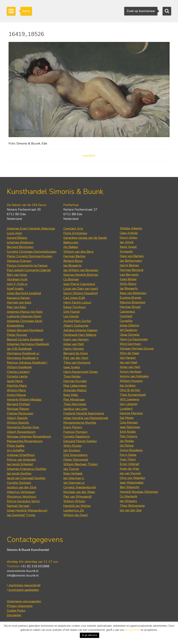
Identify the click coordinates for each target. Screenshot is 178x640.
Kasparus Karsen (18, 298)
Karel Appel (128, 247)
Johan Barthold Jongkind (24, 293)
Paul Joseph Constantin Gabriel (29, 270)
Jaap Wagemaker (132, 482)
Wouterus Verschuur (21, 497)
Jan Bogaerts (72, 265)
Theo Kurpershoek (133, 395)
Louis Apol (14, 233)
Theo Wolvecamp (132, 506)
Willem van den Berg (78, 252)
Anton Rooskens (131, 450)
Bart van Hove (17, 275)
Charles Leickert (18, 372)
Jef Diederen (128, 330)
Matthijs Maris (17, 386)
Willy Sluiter (72, 446)
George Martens (131, 413)
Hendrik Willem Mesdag (24, 399)
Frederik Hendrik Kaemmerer (83, 413)
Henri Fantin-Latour (77, 302)
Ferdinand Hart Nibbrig (79, 335)
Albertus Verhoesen (21, 492)
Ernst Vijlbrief (129, 464)
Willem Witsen (74, 501)
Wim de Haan (129, 353)
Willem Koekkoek (19, 367)
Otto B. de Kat (130, 390)
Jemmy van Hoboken (134, 376)
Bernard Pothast (18, 404)
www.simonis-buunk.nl (23, 571)
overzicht (89, 156)
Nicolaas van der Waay (79, 492)
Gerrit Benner (129, 265)
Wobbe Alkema (131, 228)
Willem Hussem (131, 381)
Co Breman (71, 279)
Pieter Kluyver (17, 335)
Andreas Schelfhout (21, 455)
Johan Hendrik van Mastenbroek (85, 418)
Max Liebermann (75, 386)
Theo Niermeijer (74, 404)
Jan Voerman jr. (73, 478)
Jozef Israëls (15, 289)
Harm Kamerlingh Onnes (80, 372)
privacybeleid (132, 630)
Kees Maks (70, 395)
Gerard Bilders (17, 238)
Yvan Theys (128, 459)
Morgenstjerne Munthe (79, 423)
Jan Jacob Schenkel (20, 464)
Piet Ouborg (128, 436)
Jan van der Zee (131, 510)
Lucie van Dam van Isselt (80, 289)
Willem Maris (16, 390)
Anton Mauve (16, 395)
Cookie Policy (16, 611)
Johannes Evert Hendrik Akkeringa (31, 228)
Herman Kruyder (75, 381)
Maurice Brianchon (132, 302)
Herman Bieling (74, 256)
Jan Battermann (131, 261)
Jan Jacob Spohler (19, 473)
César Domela (129, 335)
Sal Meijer (127, 418)
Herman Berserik (131, 270)
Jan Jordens (128, 385)
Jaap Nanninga (130, 427)
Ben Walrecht (129, 487)
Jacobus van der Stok (21, 487)
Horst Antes (128, 238)
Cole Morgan (129, 422)
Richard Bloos (73, 261)
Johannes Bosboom (20, 242)
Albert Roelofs (17, 418)
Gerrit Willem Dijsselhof (80, 293)
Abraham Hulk (17, 279)
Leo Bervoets (129, 275)
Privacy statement (20, 606)
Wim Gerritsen (130, 344)
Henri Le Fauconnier (134, 339)
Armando (126, 251)
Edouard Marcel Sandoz (80, 441)
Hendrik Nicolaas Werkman (139, 492)
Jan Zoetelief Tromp (21, 515)
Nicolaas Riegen (18, 409)
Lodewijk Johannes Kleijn (24, 316)
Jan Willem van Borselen (80, 270)
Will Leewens (129, 399)
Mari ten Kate (16, 307)
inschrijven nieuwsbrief (23, 585)
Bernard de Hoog (75, 353)
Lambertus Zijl (73, 510)
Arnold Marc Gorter (77, 321)
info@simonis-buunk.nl (23, 575)
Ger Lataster (129, 404)
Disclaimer (14, 615)
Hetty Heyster (73, 349)
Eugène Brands (130, 298)
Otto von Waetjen (132, 478)
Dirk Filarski (71, 312)
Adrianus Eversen (19, 261)
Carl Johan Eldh (74, 298)
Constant (126, 316)
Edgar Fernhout (74, 307)
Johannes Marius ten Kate (25, 312)
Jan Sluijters (71, 450)
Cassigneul (127, 311)
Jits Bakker (70, 247)
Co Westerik (128, 496)
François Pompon (75, 432)
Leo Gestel (71, 316)
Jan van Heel (128, 362)
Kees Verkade (72, 473)
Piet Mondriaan (74, 399)
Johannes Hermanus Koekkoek (28, 344)
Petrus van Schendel (21, 460)
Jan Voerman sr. (74, 483)
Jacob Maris (15, 381)
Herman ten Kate (19, 302)
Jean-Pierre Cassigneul (79, 284)
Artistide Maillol (75, 390)
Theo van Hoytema (76, 362)
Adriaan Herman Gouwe (137, 348)
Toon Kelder (72, 376)
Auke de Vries (129, 469)
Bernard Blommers (20, 247)
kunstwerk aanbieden (23, 590)
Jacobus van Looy (75, 409)
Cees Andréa (129, 233)
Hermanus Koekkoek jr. (23, 358)
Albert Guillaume (75, 326)
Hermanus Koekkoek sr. (23, 353)
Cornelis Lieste (17, 376)
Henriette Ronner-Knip (23, 427)
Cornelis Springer (19, 483)
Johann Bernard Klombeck (25, 330)
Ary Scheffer (15, 450)
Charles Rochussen (20, 413)
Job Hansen (128, 358)
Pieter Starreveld (75, 460)
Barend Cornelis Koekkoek (25, 339)
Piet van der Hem (75, 358)
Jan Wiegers (128, 501)
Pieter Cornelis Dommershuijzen (29, 256)
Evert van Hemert (76, 339)
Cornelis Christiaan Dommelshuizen (31, 252)
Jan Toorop (71, 469)
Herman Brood (130, 307)
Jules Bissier (128, 279)
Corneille (126, 321)
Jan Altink (126, 242)
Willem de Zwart (75, 515)
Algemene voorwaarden (24, 601)
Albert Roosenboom (21, 432)
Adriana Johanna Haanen (80, 330)
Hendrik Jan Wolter (77, 506)
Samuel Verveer (18, 506)
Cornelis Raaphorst (76, 436)
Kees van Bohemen (133, 293)
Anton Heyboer (131, 372)
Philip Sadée (15, 446)
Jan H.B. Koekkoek (19, 349)
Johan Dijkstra (129, 325)
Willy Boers (128, 284)
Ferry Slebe (128, 455)
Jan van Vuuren (130, 473)
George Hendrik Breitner (80, 275)
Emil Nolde (128, 432)
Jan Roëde (127, 441)
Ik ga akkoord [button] (89, 635)
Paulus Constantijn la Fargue (27, 265)
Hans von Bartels (132, 256)
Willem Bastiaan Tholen (80, 464)
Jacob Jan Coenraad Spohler (26, 478)
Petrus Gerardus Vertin (23, 501)
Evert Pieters (72, 427)
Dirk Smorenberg (75, 455)
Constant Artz (73, 228)
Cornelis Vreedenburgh (79, 487)
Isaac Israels (71, 367)
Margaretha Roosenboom (24, 441)
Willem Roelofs (18, 423)
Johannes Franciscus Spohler (26, 469)
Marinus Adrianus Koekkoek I (27, 362)
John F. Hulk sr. (17, 284)
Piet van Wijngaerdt (77, 497)
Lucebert (126, 409)
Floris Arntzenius (75, 233)
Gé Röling (127, 445)
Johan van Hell (73, 344)
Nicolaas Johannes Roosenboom (29, 436)
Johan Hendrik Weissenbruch (27, 510)
